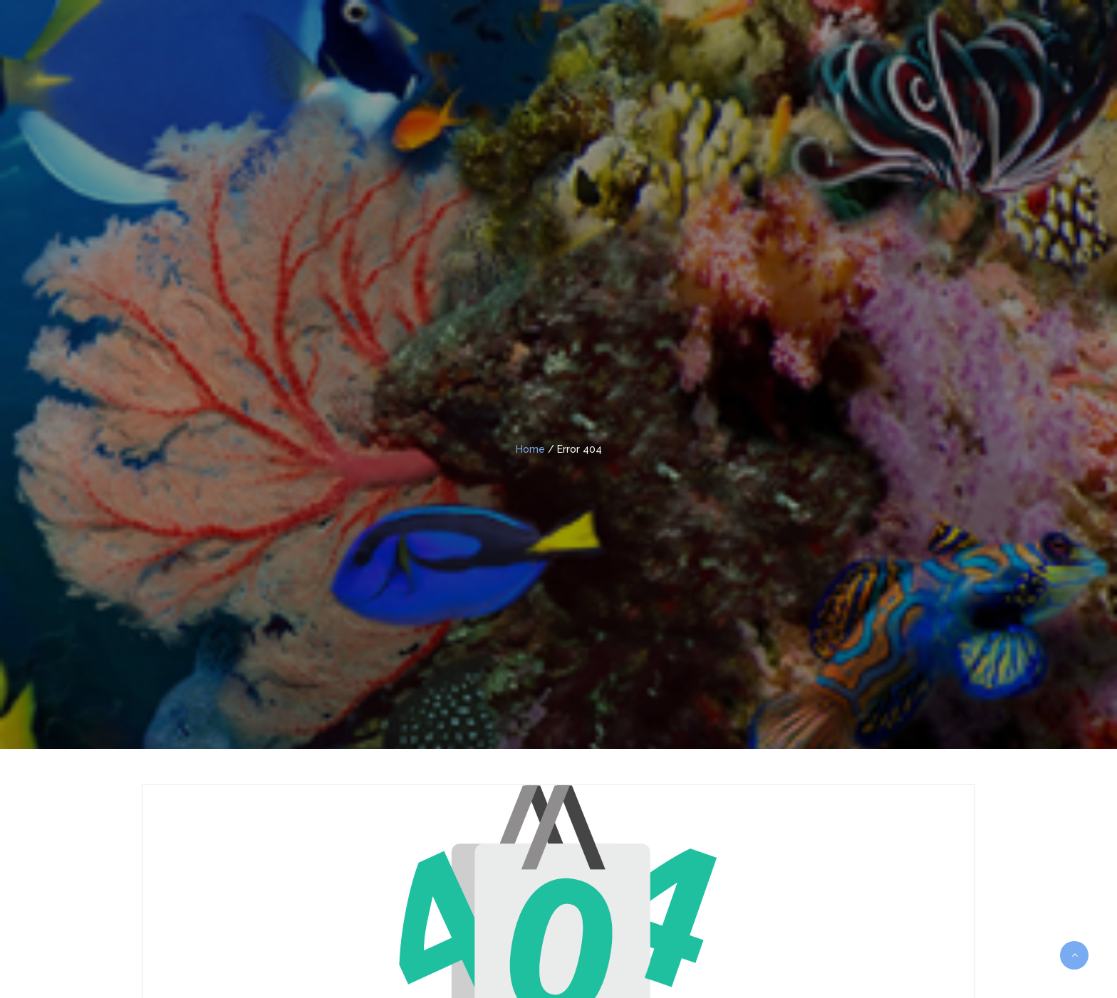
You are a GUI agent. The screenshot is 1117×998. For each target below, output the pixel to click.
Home (530, 449)
